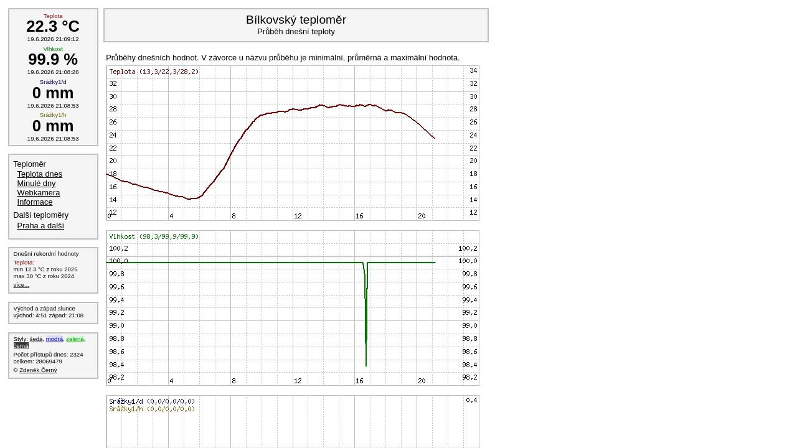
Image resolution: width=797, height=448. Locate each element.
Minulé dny (36, 183)
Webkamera (38, 192)
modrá (54, 338)
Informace (35, 202)
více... (22, 284)
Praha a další (40, 225)
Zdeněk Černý (38, 369)
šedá (36, 338)
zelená (74, 338)
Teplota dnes (40, 174)
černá (21, 345)
